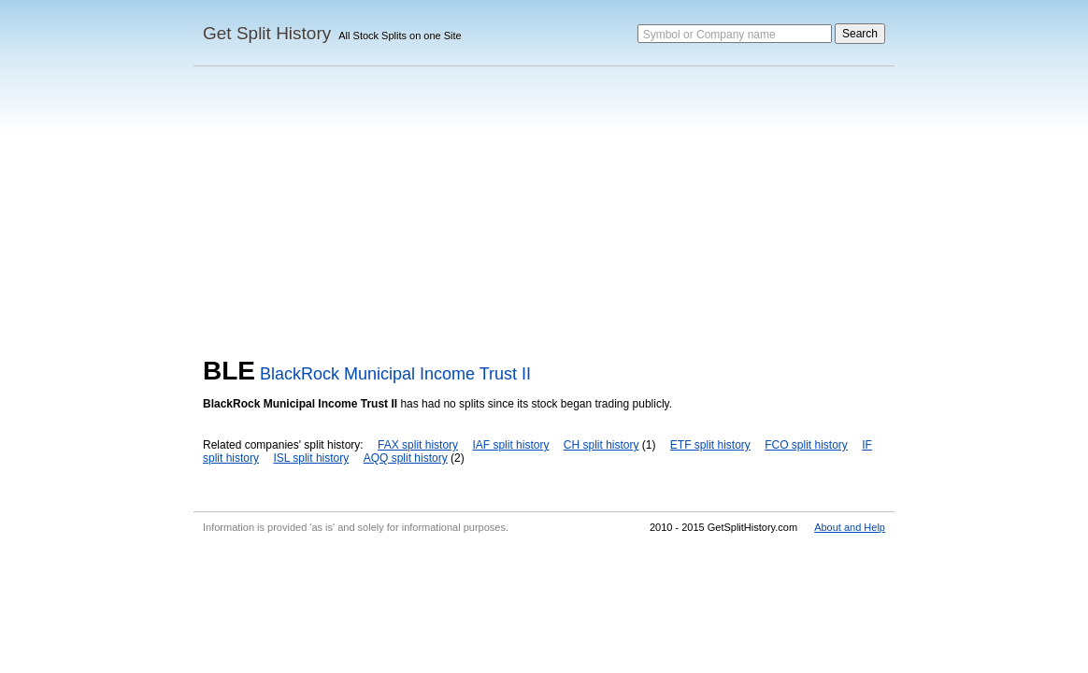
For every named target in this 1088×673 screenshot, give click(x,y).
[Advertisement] (544, 216)
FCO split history (806, 444)
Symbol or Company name (709, 34)
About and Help (849, 527)
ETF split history (710, 444)
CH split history (601, 444)
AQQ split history (406, 458)
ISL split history (311, 458)
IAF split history (510, 444)
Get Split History (267, 33)
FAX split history (418, 444)
